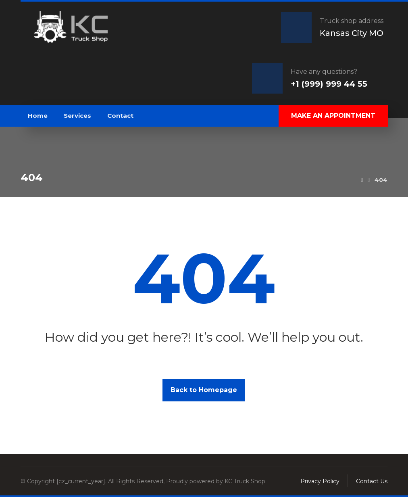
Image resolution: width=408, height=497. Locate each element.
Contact (120, 115)
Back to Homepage (204, 390)
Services (77, 115)
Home (38, 115)
